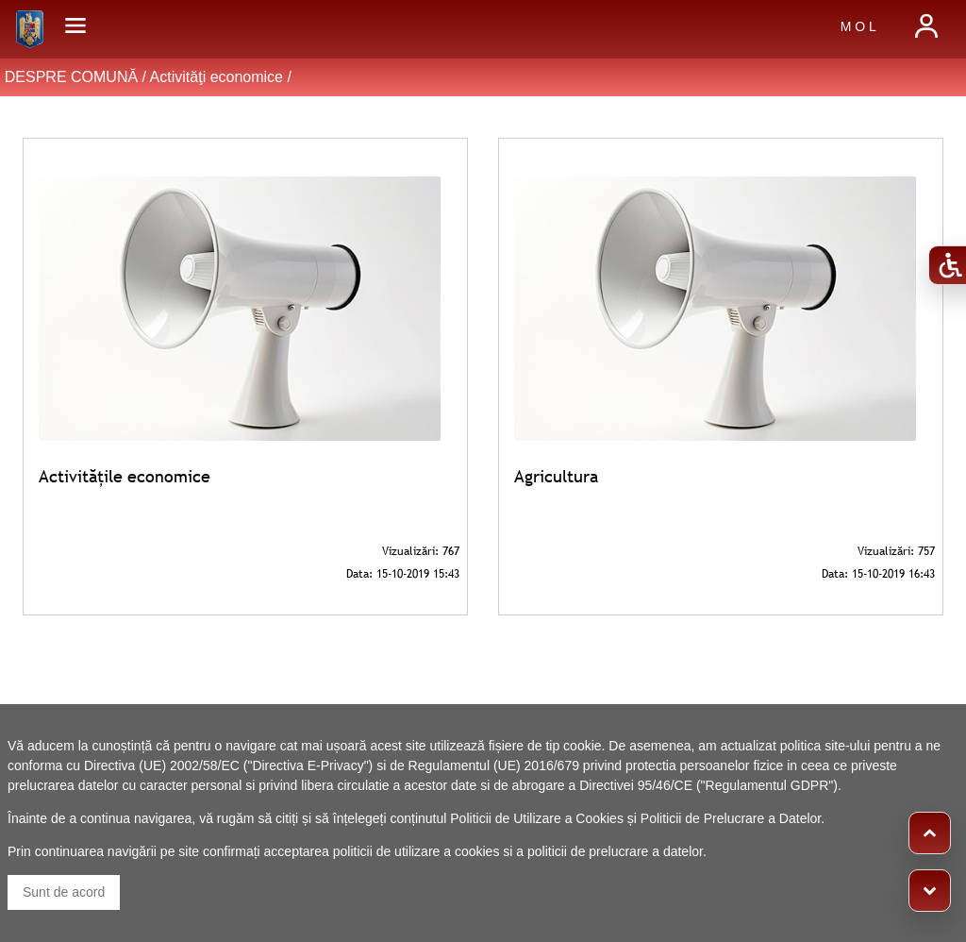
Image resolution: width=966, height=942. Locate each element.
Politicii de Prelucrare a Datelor (731, 818)
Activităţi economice (216, 77)
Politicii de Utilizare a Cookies (537, 818)
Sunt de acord (64, 892)
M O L (858, 26)
